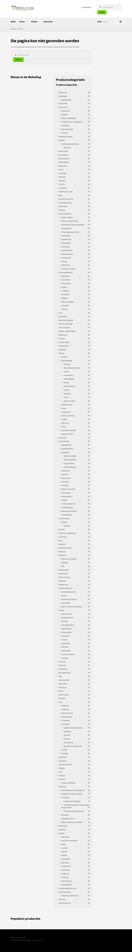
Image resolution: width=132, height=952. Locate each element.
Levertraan (62, 537)
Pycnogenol (63, 669)
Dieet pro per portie (65, 199)
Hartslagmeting (67, 129)
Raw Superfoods (64, 673)
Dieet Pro (67, 147)
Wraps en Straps (67, 434)
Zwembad (64, 658)
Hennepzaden (63, 346)
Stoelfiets (65, 305)
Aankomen (65, 837)
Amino (63, 844)
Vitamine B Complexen (72, 801)
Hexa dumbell (69, 463)
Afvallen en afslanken (69, 840)
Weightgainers (66, 884)
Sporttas (64, 133)
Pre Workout (66, 866)
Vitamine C (65, 815)
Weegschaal (65, 650)
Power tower (66, 493)
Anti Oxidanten (64, 158)
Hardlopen (65, 709)
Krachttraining (64, 441)
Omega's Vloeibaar (68, 783)
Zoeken (101, 12)
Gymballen (65, 125)
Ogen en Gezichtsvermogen (71, 606)
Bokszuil (67, 739)
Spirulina (61, 698)
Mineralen (62, 555)
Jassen (66, 371)
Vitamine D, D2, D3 (68, 818)
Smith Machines (67, 507)
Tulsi (60, 772)
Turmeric (61, 775)
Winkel (13, 21)
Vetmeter (64, 647)
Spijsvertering (63, 695)
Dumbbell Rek (66, 445)
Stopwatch (65, 636)
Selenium (64, 562)
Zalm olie (61, 899)
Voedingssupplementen (70, 144)
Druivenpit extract (65, 203)
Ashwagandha (63, 162)
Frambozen (62, 316)
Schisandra (62, 684)
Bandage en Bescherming (73, 728)
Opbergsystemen (67, 625)
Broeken (64, 357)
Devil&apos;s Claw (65, 191)
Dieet (60, 195)
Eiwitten (64, 851)
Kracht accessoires (68, 489)
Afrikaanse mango (65, 136)
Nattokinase (63, 573)
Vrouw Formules (64, 892)
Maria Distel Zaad (64, 548)
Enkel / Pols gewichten (69, 221)
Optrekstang (66, 258)
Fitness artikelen (64, 214)
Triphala (61, 768)
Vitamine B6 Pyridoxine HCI (74, 811)
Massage (64, 621)
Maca (60, 540)
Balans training (67, 217)
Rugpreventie (66, 629)
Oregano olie (63, 584)
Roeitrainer (65, 294)
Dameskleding (66, 360)
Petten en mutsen (68, 415)
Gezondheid (65, 859)
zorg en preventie (67, 654)
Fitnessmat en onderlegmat (71, 122)
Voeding (61, 833)
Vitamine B (65, 797)
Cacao (60, 169)
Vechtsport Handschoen (73, 746)
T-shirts (67, 390)
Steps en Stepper (67, 302)
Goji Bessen (62, 335)
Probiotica (62, 665)
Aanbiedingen (66, 100)
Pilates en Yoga (67, 713)
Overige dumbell (70, 467)
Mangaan (61, 544)
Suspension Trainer (68, 269)
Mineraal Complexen (69, 559)
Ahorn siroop (63, 151)
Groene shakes (64, 342)
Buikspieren (65, 276)
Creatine (61, 180)
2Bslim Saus (62, 92)
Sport (60, 702)
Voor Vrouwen (66, 881)
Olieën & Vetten (64, 577)
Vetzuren (61, 779)
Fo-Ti (60, 313)
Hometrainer (66, 283)
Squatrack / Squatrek (69, 511)
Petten (66, 382)
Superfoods (48, 21)
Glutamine (65, 863)
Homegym (65, 482)
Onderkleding (69, 379)
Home (14, 29)
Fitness (22, 21)
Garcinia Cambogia (65, 324)
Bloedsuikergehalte (68, 592)
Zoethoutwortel (64, 903)
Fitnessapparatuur (65, 272)
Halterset (64, 474)
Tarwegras (62, 761)
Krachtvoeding (64, 518)
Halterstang (65, 478)
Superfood (62, 757)
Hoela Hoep (65, 247)
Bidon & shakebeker (68, 118)
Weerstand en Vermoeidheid (71, 822)
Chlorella (61, 177)
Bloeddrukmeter (67, 617)
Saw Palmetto (63, 680)
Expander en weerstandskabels (72, 225)
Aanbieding (62, 96)
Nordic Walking (66, 250)
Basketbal (65, 706)
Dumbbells (65, 452)
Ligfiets (64, 287)
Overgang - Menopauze (69, 895)
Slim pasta (62, 687)
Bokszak (67, 735)
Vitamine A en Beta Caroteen (72, 794)
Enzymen (61, 210)
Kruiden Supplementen (67, 533)
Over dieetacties (86, 7)
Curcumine (62, 188)
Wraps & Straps (69, 401)
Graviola (61, 338)
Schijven (64, 500)
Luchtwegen (65, 603)
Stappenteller (66, 632)
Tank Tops (65, 423)
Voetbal (64, 750)
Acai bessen (62, 103)
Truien (66, 397)
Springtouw (65, 265)
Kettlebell (65, 485)
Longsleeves (68, 375)
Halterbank (65, 471)
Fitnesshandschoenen (72, 368)
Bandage (64, 114)
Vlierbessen (62, 826)
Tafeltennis (65, 720)
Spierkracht (65, 870)
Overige (64, 261)
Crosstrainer (66, 280)
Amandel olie (63, 155)
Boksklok (67, 731)
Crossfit (61, 184)
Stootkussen (69, 742)
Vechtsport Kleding (68, 430)
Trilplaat (64, 309)
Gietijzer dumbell (70, 460)
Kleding (61, 353)
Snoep (60, 691)
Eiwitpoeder (63, 206)
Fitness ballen (66, 228)
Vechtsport (65, 724)
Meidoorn (62, 551)
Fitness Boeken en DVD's (70, 232)
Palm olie (61, 661)
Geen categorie (64, 327)
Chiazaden (62, 173)
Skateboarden (66, 717)
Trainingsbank (66, 515)
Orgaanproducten (65, 588)
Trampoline (65, 643)
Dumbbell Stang (67, 449)
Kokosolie (62, 438)
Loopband (65, 291)
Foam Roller (65, 236)
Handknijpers (66, 243)
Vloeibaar (62, 829)
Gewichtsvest (66, 239)
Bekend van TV (66, 614)
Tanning (64, 640)
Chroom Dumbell (70, 456)
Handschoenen (66, 404)
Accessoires (62, 107)
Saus (60, 676)
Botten (64, 595)
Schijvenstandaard (68, 504)
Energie (64, 855)
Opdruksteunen (67, 254)
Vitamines (62, 786)
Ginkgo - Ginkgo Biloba (67, 331)
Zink (62, 566)
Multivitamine (63, 570)
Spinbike (64, 298)
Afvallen (34, 21)
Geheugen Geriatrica (69, 599)
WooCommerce (36, 940)
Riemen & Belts (69, 386)
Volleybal (64, 753)
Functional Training (65, 320)
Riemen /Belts (66, 496)
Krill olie (61, 529)
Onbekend (62, 581)
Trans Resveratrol (65, 764)
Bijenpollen (62, 166)
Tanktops (67, 393)
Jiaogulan (62, 349)
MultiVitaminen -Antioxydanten (73, 790)
